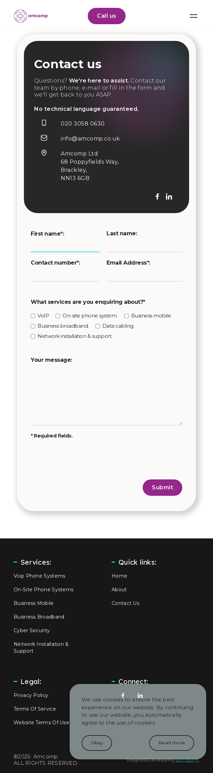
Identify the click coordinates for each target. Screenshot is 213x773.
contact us (125, 603)
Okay (97, 742)
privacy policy (31, 695)
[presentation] (82, 459)
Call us (106, 16)
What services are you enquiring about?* (88, 302)
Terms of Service (35, 709)
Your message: (51, 360)
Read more (171, 742)
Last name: (121, 233)
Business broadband (39, 617)
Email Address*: (128, 262)
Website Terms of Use (41, 722)
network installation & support (41, 647)
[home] (29, 16)
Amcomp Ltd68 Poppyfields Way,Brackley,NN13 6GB (90, 165)
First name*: (47, 234)
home (119, 576)
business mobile (34, 603)
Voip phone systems (39, 576)
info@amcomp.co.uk (90, 138)
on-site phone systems (43, 589)
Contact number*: (55, 262)
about (119, 589)
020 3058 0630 (83, 123)
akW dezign (187, 759)
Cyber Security (32, 630)
